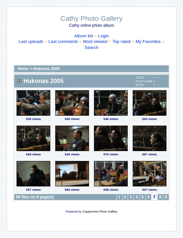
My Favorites (148, 41)
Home (23, 68)
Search (92, 47)
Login (103, 35)
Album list (83, 35)
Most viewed (95, 41)
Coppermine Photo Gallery (99, 211)
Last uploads (31, 41)
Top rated (121, 41)
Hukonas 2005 (46, 68)
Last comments (63, 41)
